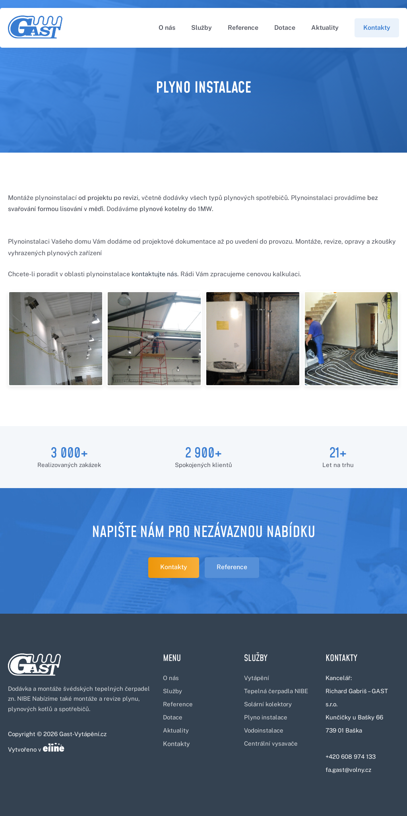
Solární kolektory (268, 704)
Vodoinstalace (263, 730)
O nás (167, 27)
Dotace (284, 27)
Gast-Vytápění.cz (83, 734)
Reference (243, 27)
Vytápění (256, 678)
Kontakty (376, 27)
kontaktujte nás (154, 274)
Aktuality (325, 27)
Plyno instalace (265, 717)
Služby (201, 27)
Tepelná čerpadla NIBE (276, 691)
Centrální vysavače (271, 743)
